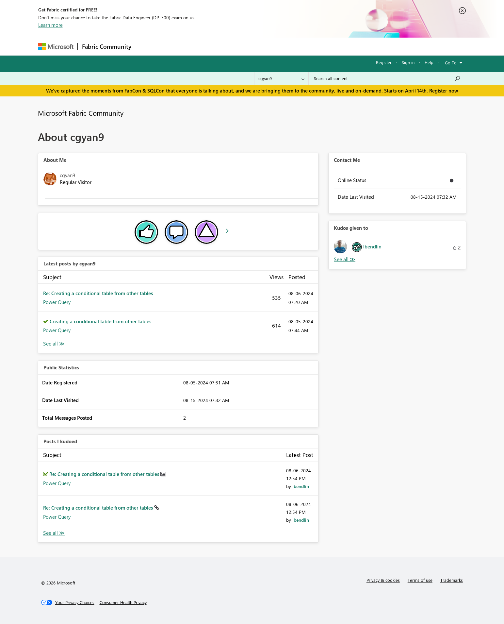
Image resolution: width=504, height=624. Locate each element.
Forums (146, 46)
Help (429, 62)
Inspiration (175, 46)
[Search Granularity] (281, 78)
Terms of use (420, 580)
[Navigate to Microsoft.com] (55, 46)
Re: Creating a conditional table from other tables (98, 293)
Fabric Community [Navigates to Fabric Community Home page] (106, 46)
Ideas (202, 46)
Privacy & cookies (383, 580)
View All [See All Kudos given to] (344, 259)
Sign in (408, 62)
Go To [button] (451, 62)
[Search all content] (387, 78)
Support (312, 46)
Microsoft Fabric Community (80, 112)
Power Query (57, 302)
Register (384, 62)
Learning (285, 46)
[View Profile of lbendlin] (300, 486)
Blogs (260, 46)
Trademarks (451, 580)
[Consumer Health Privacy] (123, 602)
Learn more (50, 25)
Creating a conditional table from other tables (100, 321)
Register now (443, 90)
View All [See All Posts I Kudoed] (54, 533)
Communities (231, 46)
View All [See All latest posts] (54, 343)
